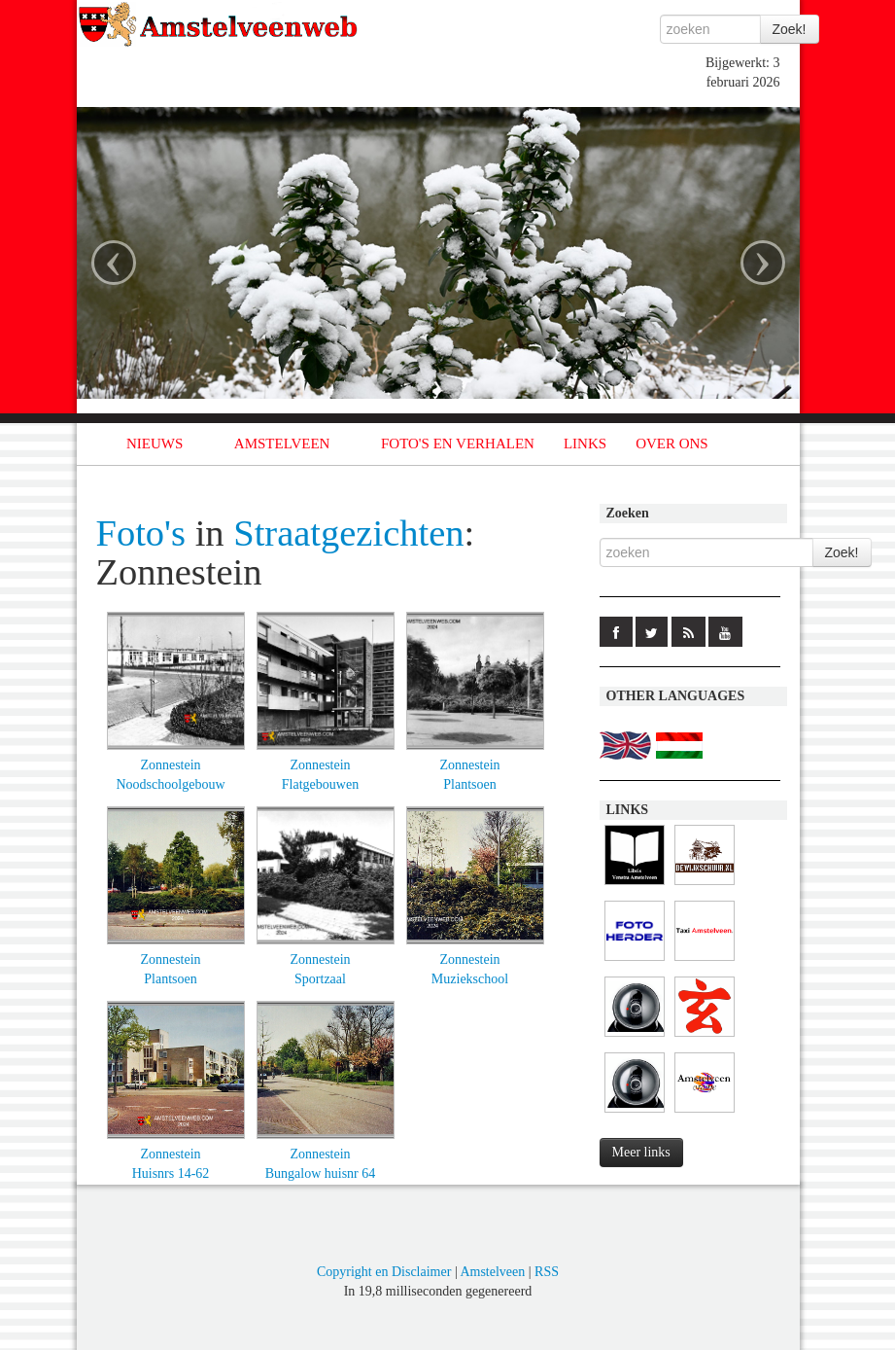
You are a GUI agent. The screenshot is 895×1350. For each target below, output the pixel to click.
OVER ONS (672, 443)
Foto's (141, 533)
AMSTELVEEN (282, 443)
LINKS (585, 443)
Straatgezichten (348, 533)
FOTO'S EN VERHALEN (457, 443)
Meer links (641, 1152)
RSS (546, 1271)
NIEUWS (154, 443)
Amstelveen (492, 1271)
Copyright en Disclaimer (384, 1271)
